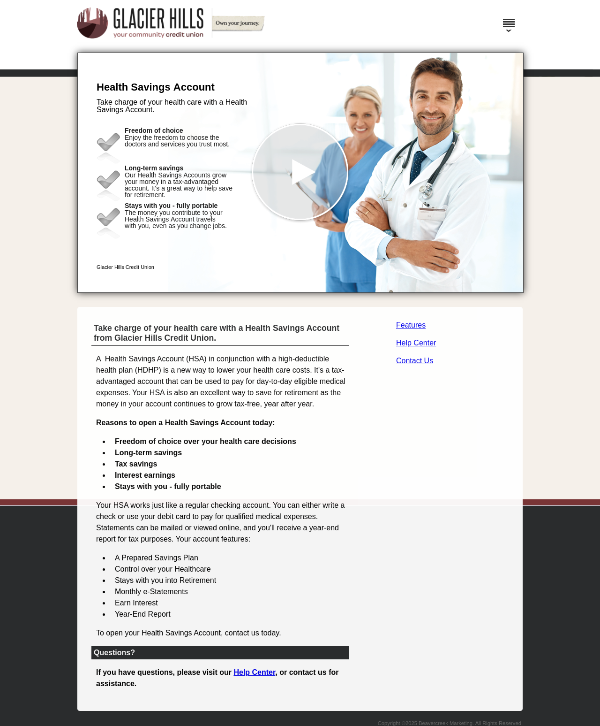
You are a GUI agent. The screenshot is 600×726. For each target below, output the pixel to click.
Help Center (416, 343)
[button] (300, 172)
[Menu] (509, 19)
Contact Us (414, 361)
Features (411, 325)
